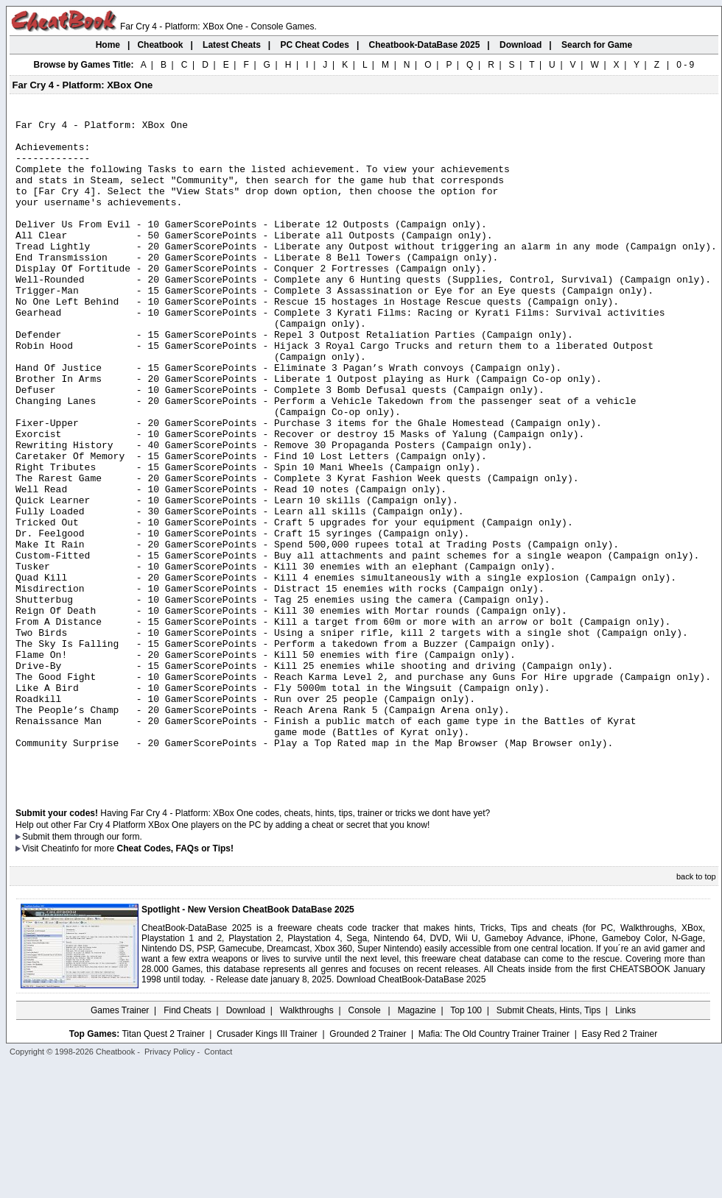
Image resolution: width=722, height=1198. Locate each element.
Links (625, 1143)
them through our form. (97, 969)
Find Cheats (187, 1143)
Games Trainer (120, 1143)
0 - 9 (685, 65)
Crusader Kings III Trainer (267, 1166)
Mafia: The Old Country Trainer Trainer (493, 1166)
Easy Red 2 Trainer (619, 1166)
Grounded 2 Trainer (367, 1166)
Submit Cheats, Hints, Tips (548, 1143)
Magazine (417, 1143)
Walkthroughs (307, 1143)
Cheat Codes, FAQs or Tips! (175, 981)
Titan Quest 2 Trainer (163, 1166)
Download (245, 1143)
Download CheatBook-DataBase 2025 (411, 1112)
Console (365, 1143)
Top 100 (466, 1143)
